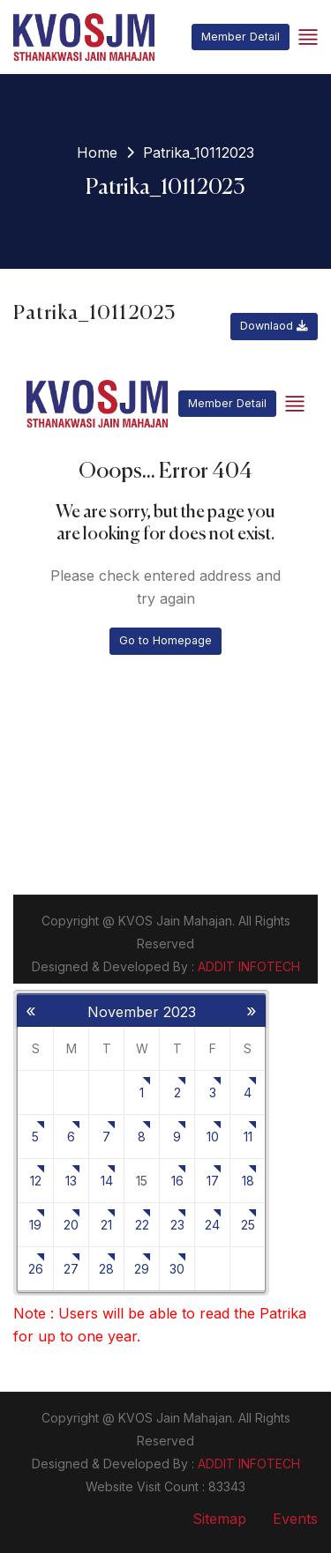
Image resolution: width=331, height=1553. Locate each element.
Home (97, 152)
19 (35, 1224)
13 (71, 1180)
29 (141, 1268)
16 (177, 1180)
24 (212, 1224)
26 (35, 1268)
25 (248, 1224)
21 (106, 1224)
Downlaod (274, 325)
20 (71, 1224)
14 (107, 1180)
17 (213, 1180)
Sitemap (219, 1518)
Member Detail (240, 36)
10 (213, 1136)
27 (71, 1268)
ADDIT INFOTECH (249, 1463)
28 (106, 1268)
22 (142, 1224)
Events (295, 1518)
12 (35, 1180)
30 (176, 1268)
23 (177, 1224)
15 (141, 1180)
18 (248, 1180)
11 (248, 1136)
